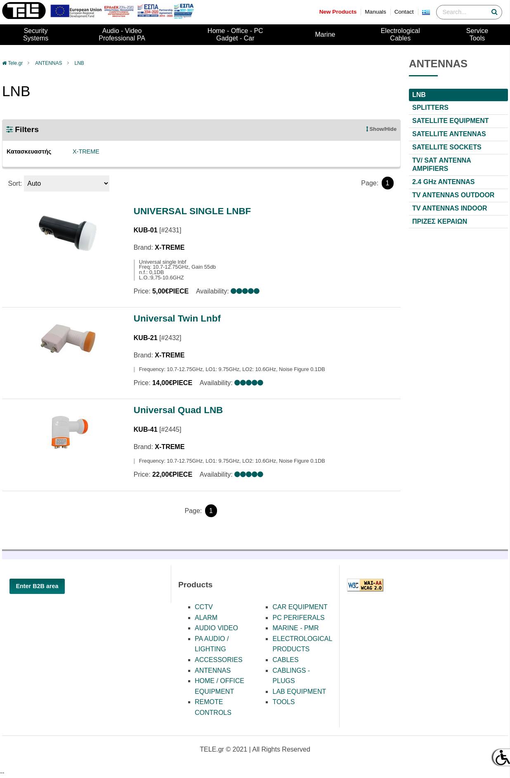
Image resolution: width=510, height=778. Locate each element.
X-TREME (86, 151)
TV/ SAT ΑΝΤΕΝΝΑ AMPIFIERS (441, 165)
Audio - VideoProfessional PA (122, 34)
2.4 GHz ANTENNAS (443, 181)
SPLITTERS (430, 107)
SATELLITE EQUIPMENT (450, 120)
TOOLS (283, 701)
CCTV (204, 606)
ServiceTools (477, 34)
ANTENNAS (48, 63)
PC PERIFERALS (298, 617)
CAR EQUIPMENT (299, 606)
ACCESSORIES (219, 659)
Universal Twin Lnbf (177, 318)
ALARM (206, 617)
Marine (325, 34)
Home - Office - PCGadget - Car (235, 34)
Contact (404, 12)
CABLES (285, 659)
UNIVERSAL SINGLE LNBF (192, 211)
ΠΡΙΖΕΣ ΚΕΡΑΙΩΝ (439, 221)
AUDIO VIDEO (216, 627)
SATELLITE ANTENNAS (449, 133)
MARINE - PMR (295, 627)
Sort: (15, 183)
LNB (79, 63)
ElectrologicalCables (400, 34)
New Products (338, 12)
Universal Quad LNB (178, 410)
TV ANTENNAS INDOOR (449, 208)
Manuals (375, 12)
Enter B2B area (37, 586)
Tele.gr (15, 63)
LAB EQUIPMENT (299, 691)
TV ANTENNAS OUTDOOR (453, 195)
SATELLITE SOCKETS (447, 147)
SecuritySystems (35, 34)
